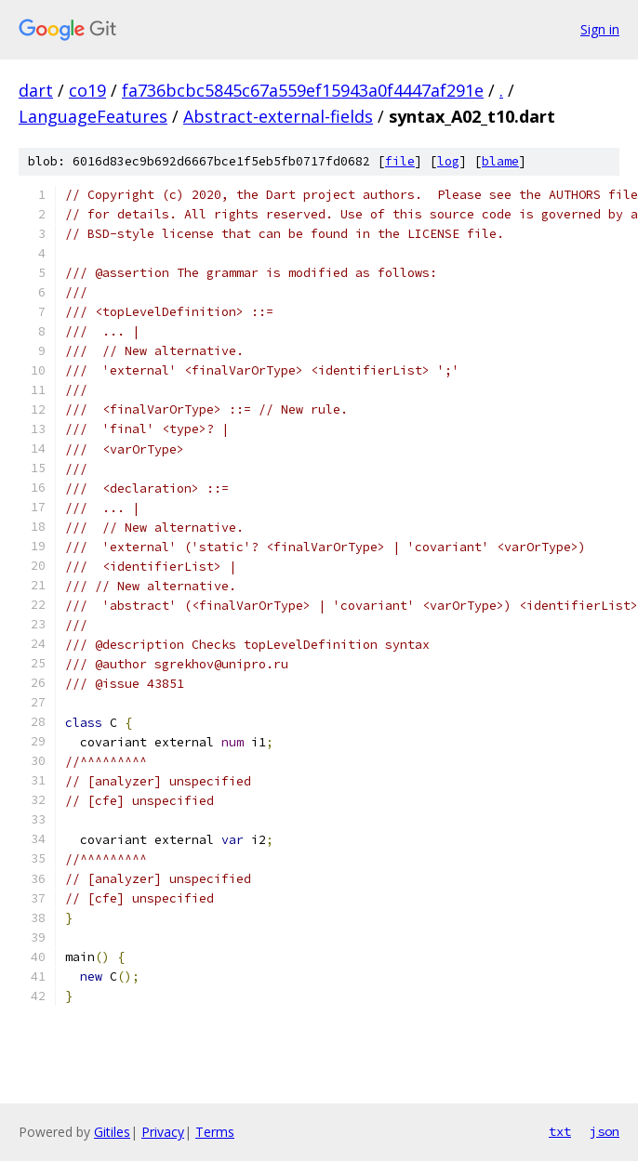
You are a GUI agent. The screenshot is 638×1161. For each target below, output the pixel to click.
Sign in (599, 29)
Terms (214, 1132)
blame (500, 161)
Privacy (162, 1132)
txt (560, 1131)
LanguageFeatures (93, 116)
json (604, 1131)
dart (36, 90)
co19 (87, 90)
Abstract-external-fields (278, 116)
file (400, 161)
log (448, 161)
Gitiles (112, 1132)
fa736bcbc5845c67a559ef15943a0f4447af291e (303, 90)
